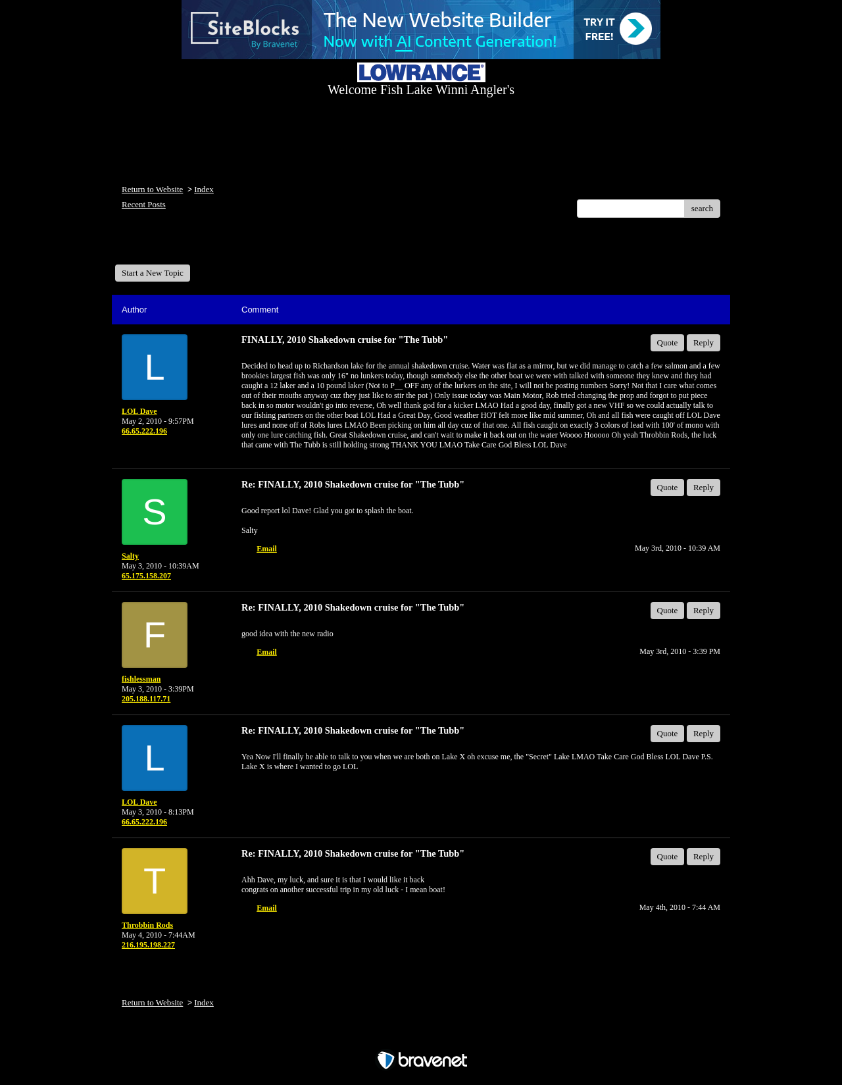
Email (267, 548)
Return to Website (152, 189)
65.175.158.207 (146, 575)
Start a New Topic (153, 273)
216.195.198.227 (148, 944)
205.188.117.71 (146, 698)
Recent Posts (144, 204)
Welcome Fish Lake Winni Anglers (186, 246)
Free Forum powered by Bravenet (421, 1037)
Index (204, 189)
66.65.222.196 (144, 431)
